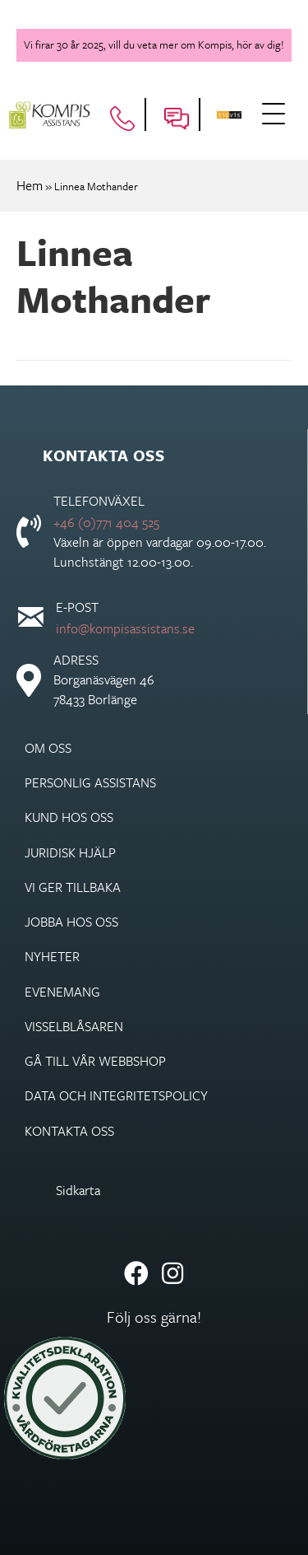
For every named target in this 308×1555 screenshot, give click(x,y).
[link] (154, 748)
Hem (29, 185)
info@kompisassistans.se (125, 628)
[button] (275, 115)
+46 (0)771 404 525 (106, 522)
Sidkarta (78, 1190)
